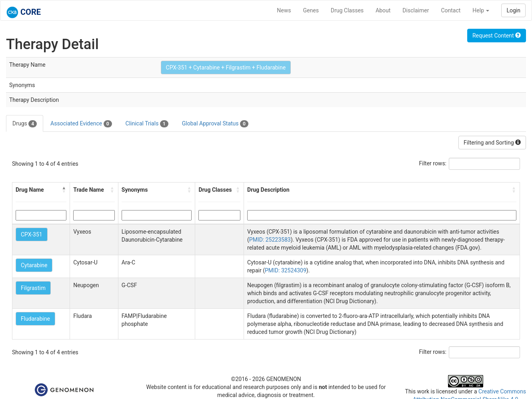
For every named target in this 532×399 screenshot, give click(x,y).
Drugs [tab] (24, 123)
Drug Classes (347, 10)
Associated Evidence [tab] (81, 123)
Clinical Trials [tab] (147, 123)
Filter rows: (433, 163)
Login (513, 10)
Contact (450, 10)
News (284, 10)
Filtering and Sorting (492, 142)
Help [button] (480, 10)
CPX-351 (31, 234)
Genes (311, 10)
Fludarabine (35, 319)
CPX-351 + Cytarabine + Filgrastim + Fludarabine (226, 67)
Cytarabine (34, 265)
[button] (64, 190)
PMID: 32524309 (285, 270)
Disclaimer (415, 10)
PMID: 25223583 (270, 239)
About (383, 10)
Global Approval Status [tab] (215, 123)
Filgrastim (33, 288)
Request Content (496, 35)
